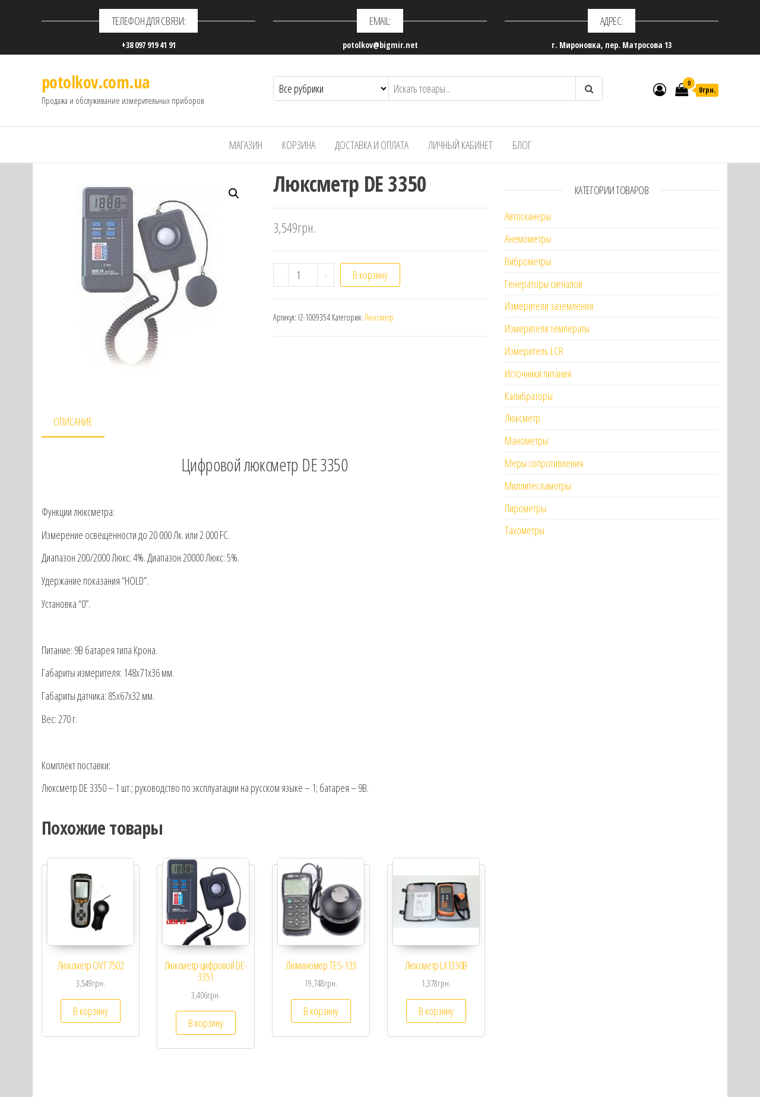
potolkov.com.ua (96, 82)
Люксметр (379, 317)
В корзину (370, 275)
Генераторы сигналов (543, 284)
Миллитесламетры (538, 485)
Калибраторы (529, 396)
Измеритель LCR (534, 351)
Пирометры (525, 508)
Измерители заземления (549, 306)
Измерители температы (547, 328)
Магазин (245, 145)
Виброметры (528, 261)
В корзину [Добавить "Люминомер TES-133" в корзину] (320, 1011)
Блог (521, 145)
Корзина (298, 145)
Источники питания (538, 373)
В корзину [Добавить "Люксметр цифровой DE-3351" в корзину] (205, 1023)
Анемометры (528, 239)
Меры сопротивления (544, 463)
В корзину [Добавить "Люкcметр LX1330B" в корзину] (436, 1011)
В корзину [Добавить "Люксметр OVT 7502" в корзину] (90, 1011)
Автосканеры (528, 216)
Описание (73, 421)
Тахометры (524, 530)
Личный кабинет (460, 145)
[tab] (82, 422)
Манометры (526, 440)
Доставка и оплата (371, 145)
